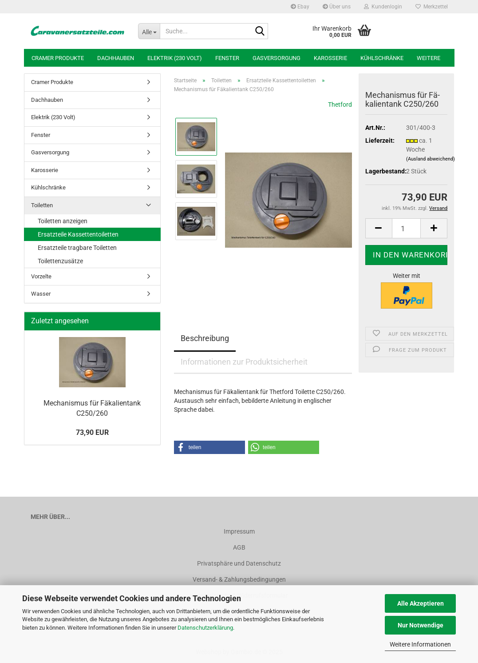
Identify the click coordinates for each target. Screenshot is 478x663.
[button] (378, 228)
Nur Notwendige (420, 625)
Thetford (340, 104)
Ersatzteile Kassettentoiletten (78, 234)
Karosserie (330, 58)
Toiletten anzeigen (62, 221)
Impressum (239, 531)
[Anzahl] (406, 228)
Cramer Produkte (58, 58)
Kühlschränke (381, 58)
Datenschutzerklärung (205, 627)
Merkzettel (431, 7)
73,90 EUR (92, 432)
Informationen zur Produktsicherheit (244, 361)
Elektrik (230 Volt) (174, 58)
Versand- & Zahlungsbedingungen (239, 579)
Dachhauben (115, 58)
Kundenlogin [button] (383, 7)
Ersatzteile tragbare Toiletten (77, 247)
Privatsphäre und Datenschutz (239, 563)
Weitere (428, 58)
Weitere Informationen (420, 644)
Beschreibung (205, 338)
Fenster (227, 58)
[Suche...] (149, 31)
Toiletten (42, 205)
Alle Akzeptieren (420, 603)
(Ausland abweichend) (430, 159)
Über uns (337, 7)
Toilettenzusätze (60, 261)
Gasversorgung (276, 58)
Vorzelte (41, 276)
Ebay (300, 7)
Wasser (41, 293)
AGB (239, 547)
